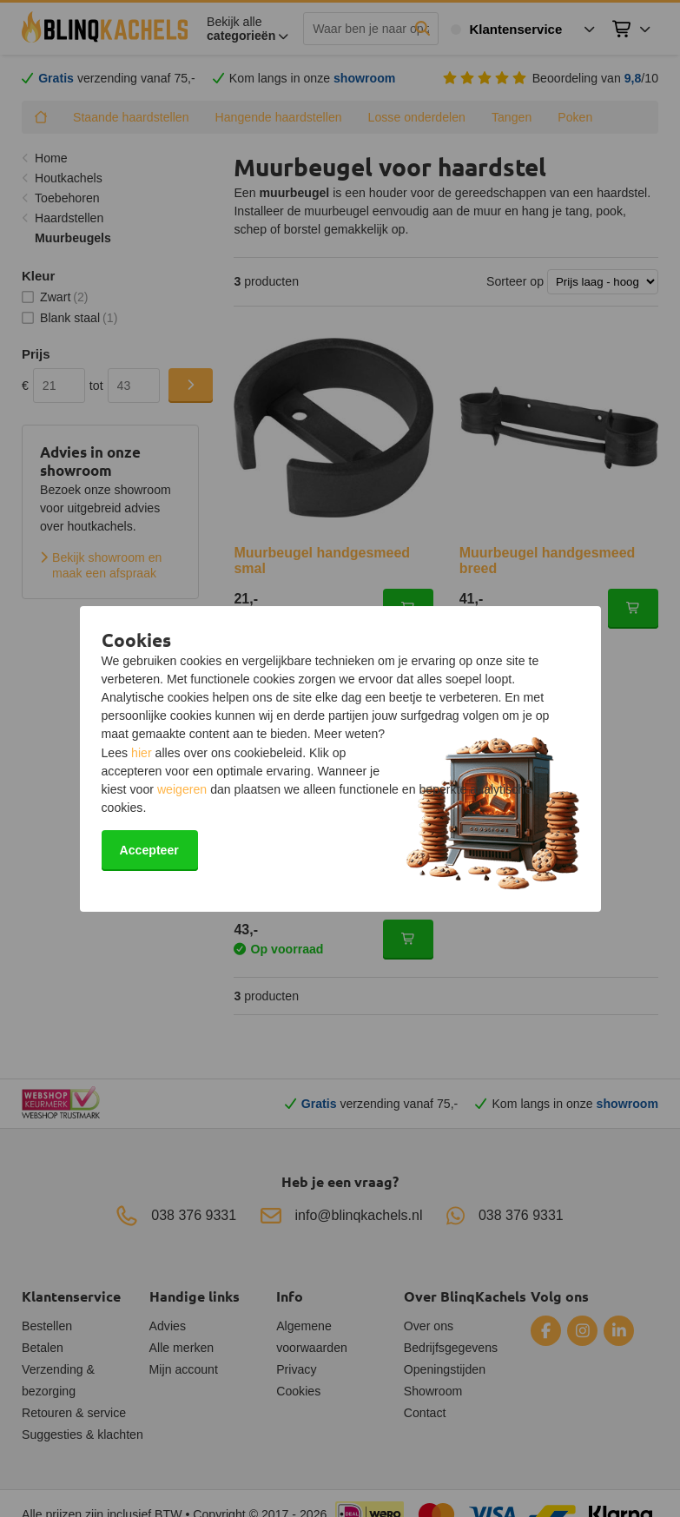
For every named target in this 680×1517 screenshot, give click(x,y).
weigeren (182, 789)
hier (141, 753)
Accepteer (149, 850)
